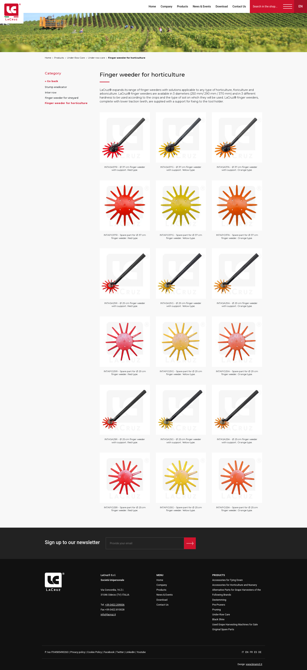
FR (251, 652)
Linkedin (130, 652)
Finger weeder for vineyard (61, 97)
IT (243, 652)
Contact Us (239, 6)
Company (166, 6)
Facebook (109, 652)
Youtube (141, 652)
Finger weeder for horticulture (126, 57)
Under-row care (96, 57)
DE (259, 652)
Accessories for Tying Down (227, 580)
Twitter (120, 652)
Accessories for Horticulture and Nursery (234, 584)
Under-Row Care (76, 57)
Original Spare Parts (223, 629)
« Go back (51, 81)
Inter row (50, 92)
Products (182, 6)
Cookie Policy (94, 652)
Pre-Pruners (218, 604)
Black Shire (218, 619)
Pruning (216, 609)
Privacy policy (77, 652)
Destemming (219, 599)
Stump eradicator (56, 87)
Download (222, 6)
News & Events (202, 6)
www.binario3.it (254, 664)
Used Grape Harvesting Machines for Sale (235, 624)
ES (256, 652)
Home (152, 6)
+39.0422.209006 (115, 604)
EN (247, 652)
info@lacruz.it (108, 614)
